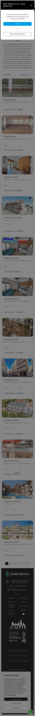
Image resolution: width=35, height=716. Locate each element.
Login (17, 24)
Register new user (17, 34)
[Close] (31, 5)
